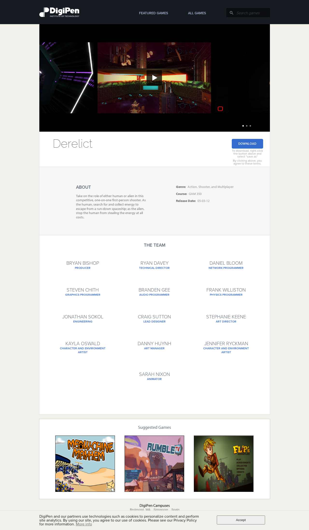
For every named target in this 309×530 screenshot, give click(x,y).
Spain (175, 510)
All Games (197, 13)
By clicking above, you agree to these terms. (247, 162)
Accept (241, 520)
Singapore (161, 510)
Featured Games (153, 13)
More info (84, 524)
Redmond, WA (140, 510)
